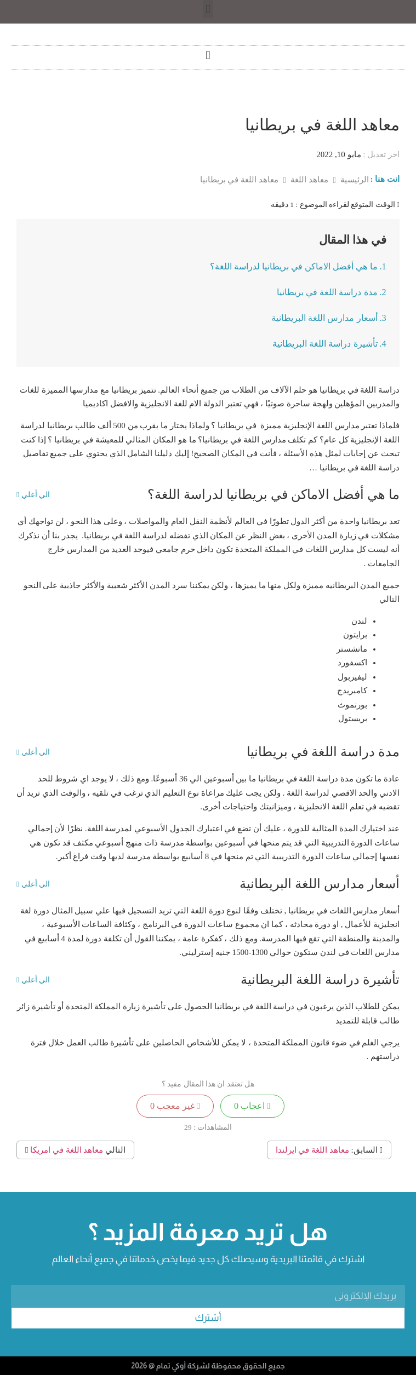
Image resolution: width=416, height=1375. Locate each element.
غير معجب (175, 1106)
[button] (208, 9)
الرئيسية (353, 179)
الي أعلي (33, 495)
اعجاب (252, 1106)
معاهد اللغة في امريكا (66, 1150)
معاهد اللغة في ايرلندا (312, 1150)
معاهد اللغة (308, 179)
